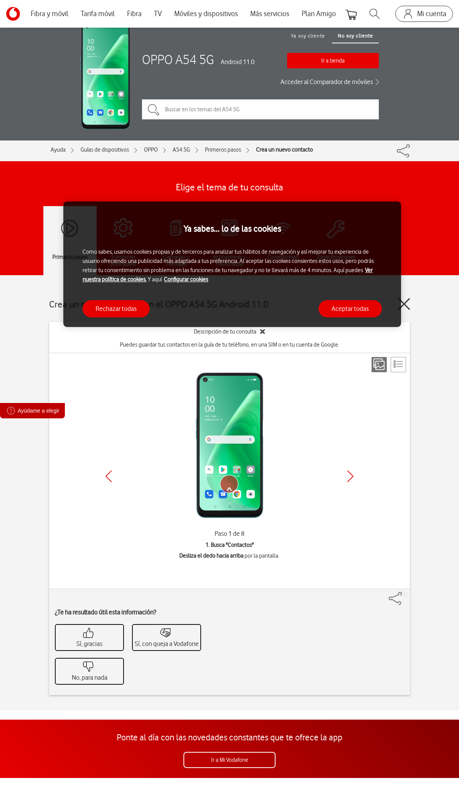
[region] (232, 264)
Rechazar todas (116, 308)
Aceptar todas (350, 308)
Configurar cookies (186, 279)
